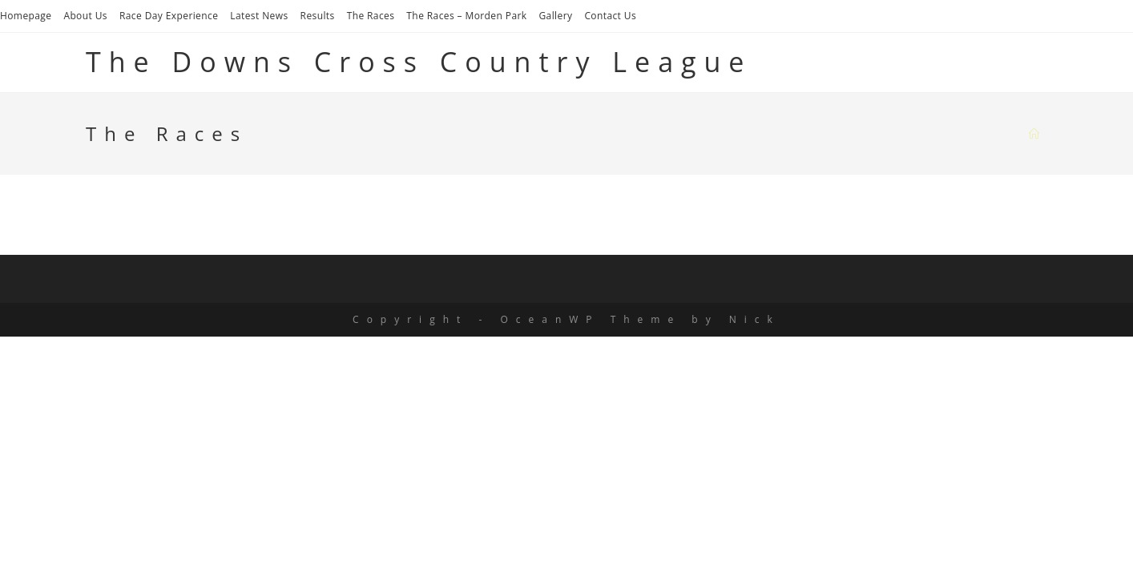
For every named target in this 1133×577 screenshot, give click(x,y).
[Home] (1038, 134)
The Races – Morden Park (466, 15)
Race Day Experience (168, 15)
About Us (85, 15)
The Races (371, 15)
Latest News (259, 15)
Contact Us (610, 15)
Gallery (555, 15)
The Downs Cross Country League (419, 61)
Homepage (25, 15)
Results (317, 15)
